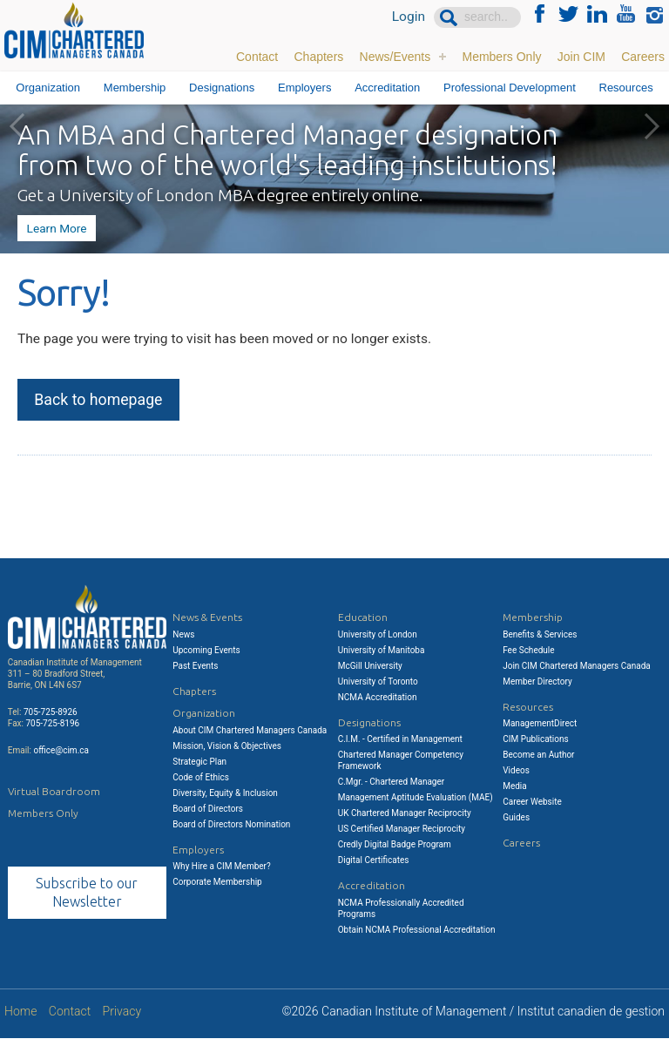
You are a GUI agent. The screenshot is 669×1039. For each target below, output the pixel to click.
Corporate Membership (216, 882)
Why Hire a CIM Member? (221, 866)
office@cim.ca (61, 750)
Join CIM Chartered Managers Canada (577, 666)
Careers (643, 57)
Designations (221, 87)
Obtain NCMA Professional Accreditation (417, 929)
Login (408, 17)
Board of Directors (207, 808)
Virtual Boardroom (54, 791)
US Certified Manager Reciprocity (401, 828)
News (183, 634)
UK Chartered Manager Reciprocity (404, 813)
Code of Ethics (200, 777)
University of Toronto (378, 681)
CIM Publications (536, 739)
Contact (257, 57)
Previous (17, 126)
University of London (377, 634)
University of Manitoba (381, 650)
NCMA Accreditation (377, 697)
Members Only (501, 57)
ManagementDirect (540, 723)
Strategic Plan (199, 761)
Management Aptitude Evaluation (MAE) (415, 797)
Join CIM (581, 57)
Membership (135, 87)
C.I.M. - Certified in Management (400, 739)
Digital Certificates (373, 860)
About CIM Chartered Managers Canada (249, 730)
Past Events (195, 666)
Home (20, 1012)
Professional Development (509, 87)
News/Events (395, 57)
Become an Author (538, 754)
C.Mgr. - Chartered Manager (391, 781)
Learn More (55, 227)
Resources (626, 87)
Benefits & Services (540, 634)
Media (515, 786)
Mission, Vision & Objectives (226, 746)
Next (651, 126)
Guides (516, 817)
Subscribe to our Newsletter (87, 892)
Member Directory (537, 681)
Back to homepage (100, 403)
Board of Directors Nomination (231, 824)
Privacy (122, 1012)
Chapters (318, 57)
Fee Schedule (528, 650)
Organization (48, 87)
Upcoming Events (206, 650)
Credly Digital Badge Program (394, 844)
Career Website (532, 801)
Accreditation (387, 87)
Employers (304, 87)
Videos (516, 770)
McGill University (370, 666)
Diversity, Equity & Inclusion (225, 793)
